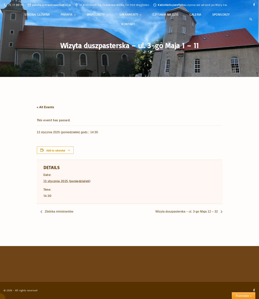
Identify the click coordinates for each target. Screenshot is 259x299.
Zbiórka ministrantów (58, 211)
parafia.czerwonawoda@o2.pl (51, 5)
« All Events (45, 107)
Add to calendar (55, 150)
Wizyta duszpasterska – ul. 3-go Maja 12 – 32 (187, 211)
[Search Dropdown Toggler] (251, 19)
